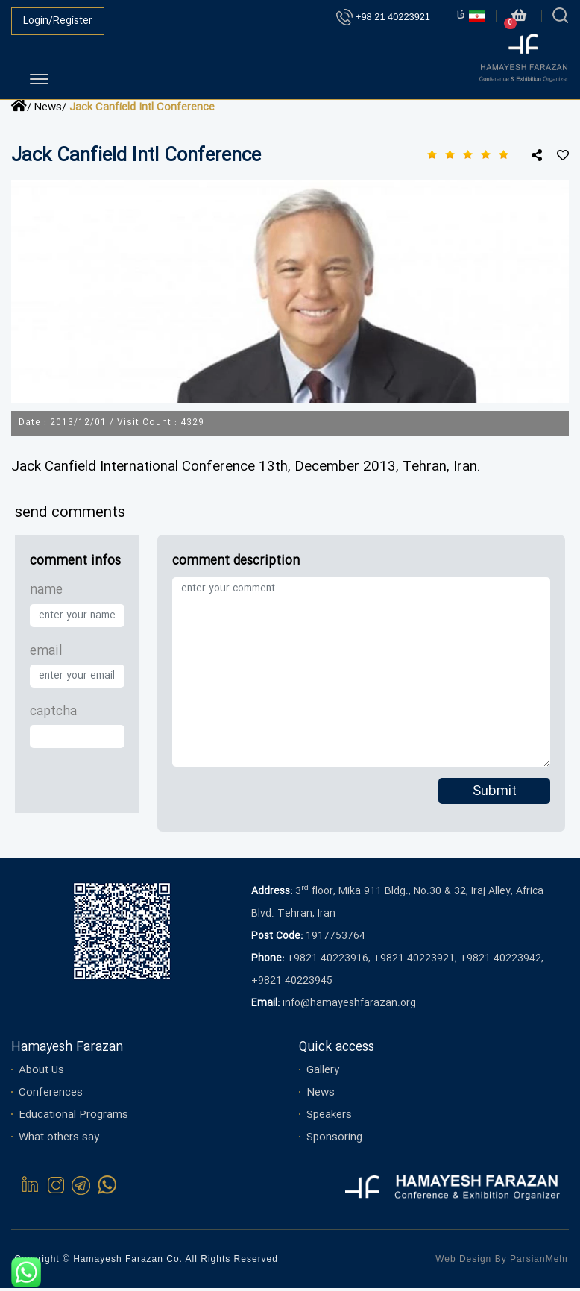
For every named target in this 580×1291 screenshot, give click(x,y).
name (46, 594)
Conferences (51, 1096)
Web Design (463, 1262)
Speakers (329, 1118)
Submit (495, 795)
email (46, 654)
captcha (53, 716)
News (320, 1096)
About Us (41, 1073)
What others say (59, 1140)
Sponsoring (334, 1140)
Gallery (322, 1073)
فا (470, 16)
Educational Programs (73, 1118)
